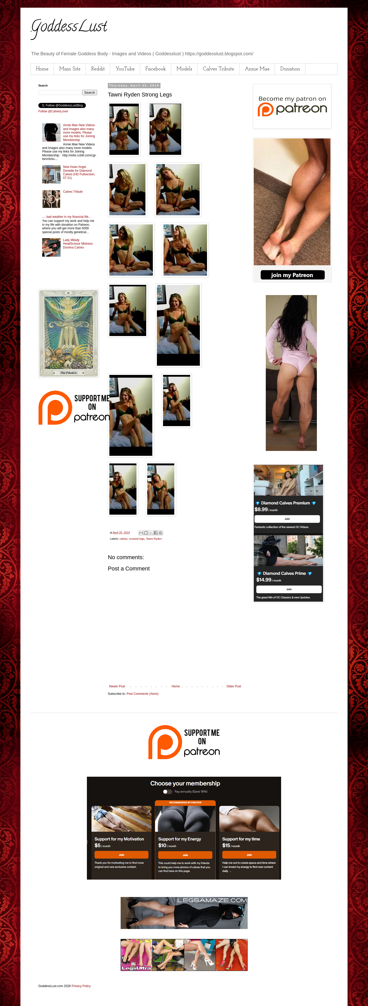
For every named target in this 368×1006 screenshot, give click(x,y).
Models (184, 69)
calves (124, 538)
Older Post (233, 686)
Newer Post (117, 686)
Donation (290, 69)
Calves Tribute (218, 69)
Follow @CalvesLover (53, 111)
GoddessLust (69, 28)
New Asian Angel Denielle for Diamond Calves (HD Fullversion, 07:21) (79, 172)
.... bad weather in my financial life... (66, 217)
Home (42, 69)
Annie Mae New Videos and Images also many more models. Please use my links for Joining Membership (79, 132)
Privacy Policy (81, 986)
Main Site (69, 69)
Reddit (98, 69)
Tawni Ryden (154, 538)
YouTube (125, 69)
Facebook (155, 69)
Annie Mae (257, 69)
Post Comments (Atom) (142, 694)
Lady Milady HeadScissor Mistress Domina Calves (78, 243)
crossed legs (136, 538)
